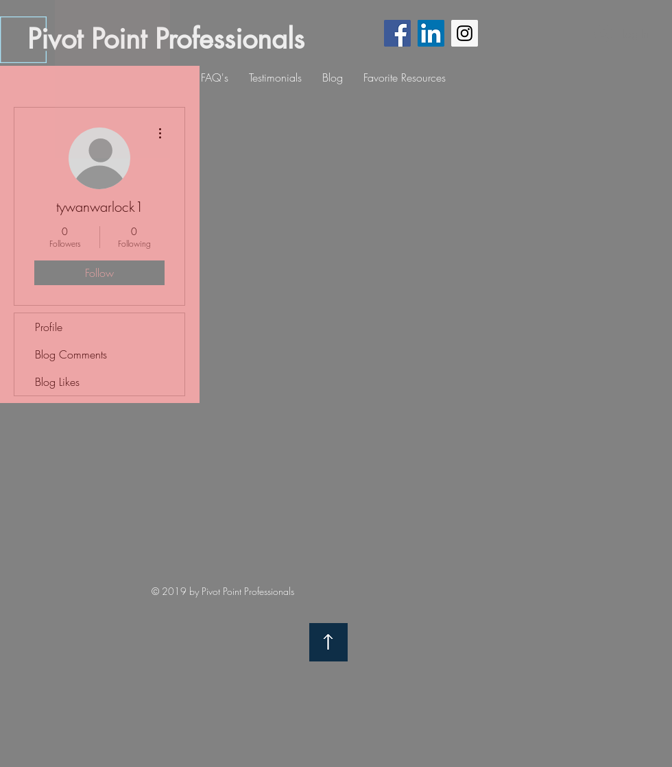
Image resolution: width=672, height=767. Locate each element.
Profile (48, 326)
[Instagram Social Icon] (464, 33)
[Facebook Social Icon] (397, 33)
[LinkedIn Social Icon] (431, 33)
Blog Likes (57, 381)
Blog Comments (71, 354)
